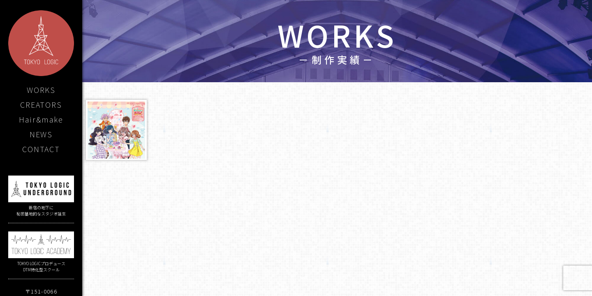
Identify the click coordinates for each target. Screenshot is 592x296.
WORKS (41, 89)
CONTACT (41, 148)
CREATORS (41, 104)
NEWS (41, 134)
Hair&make (41, 119)
